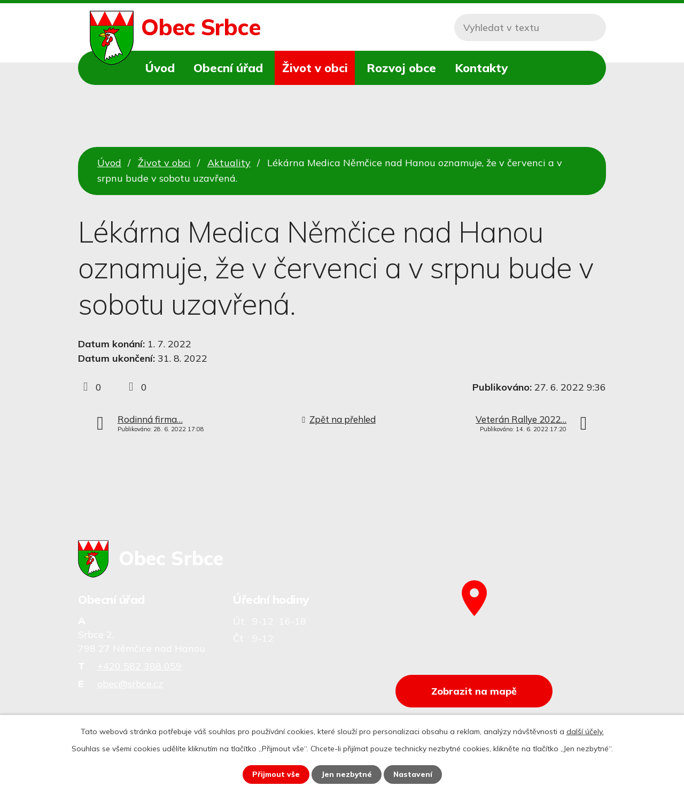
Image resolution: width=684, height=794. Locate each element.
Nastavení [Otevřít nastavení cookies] (413, 774)
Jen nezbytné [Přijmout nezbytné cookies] (346, 774)
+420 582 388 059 (139, 666)
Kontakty (481, 67)
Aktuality (229, 163)
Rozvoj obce (401, 67)
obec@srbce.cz (130, 684)
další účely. (585, 731)
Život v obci (315, 67)
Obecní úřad (228, 67)
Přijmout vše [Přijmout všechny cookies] (275, 774)
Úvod (160, 67)
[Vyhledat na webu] (530, 27)
